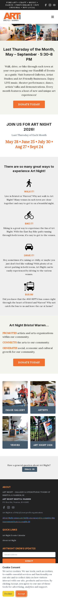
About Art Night (9, 540)
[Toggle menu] (53, 17)
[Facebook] (45, 5)
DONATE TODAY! (29, 104)
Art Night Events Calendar (13, 535)
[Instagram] (50, 5)
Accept (21, 593)
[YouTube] (54, 5)
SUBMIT (29, 561)
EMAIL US (30, 469)
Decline (8, 593)
